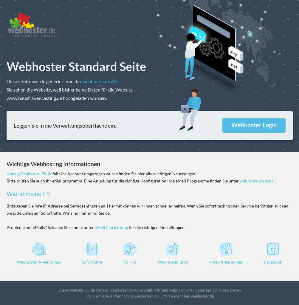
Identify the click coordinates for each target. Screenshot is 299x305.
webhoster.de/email (258, 180)
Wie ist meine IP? (28, 193)
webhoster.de (202, 296)
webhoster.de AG (100, 81)
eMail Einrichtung (111, 227)
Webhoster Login (254, 124)
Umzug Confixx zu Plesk (29, 173)
